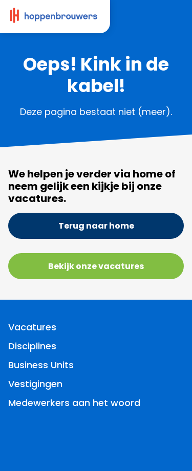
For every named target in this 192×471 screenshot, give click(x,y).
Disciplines (32, 346)
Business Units (41, 364)
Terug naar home (96, 226)
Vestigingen (35, 383)
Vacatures (32, 327)
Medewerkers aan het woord (74, 402)
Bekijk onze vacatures (96, 266)
